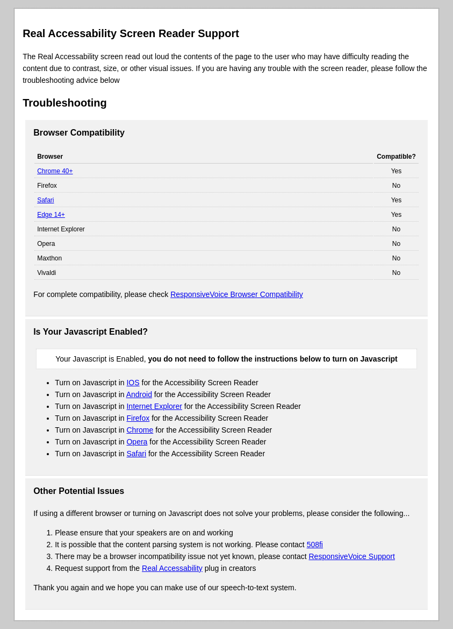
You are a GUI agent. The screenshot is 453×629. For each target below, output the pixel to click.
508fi (315, 544)
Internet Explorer (154, 406)
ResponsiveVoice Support (352, 556)
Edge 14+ (51, 214)
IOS (132, 382)
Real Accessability (172, 568)
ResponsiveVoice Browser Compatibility (236, 294)
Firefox (137, 418)
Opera (136, 441)
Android (139, 394)
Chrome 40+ (55, 171)
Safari (45, 200)
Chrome (139, 430)
